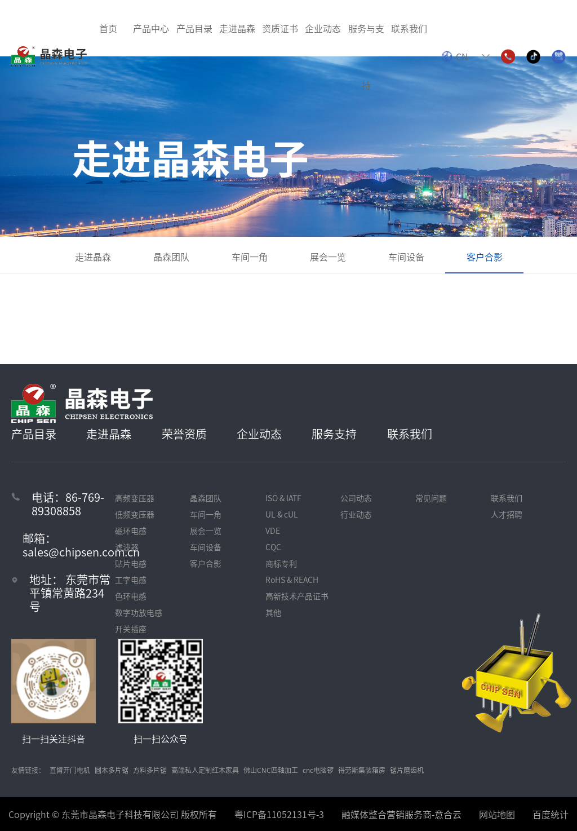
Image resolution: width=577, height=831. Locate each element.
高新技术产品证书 (297, 596)
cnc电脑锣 (318, 770)
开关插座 (131, 628)
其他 (273, 612)
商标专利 (281, 563)
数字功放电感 (138, 612)
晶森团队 (171, 256)
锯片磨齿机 (407, 770)
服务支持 (334, 434)
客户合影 (485, 256)
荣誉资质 (184, 434)
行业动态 (356, 514)
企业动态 (259, 434)
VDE (272, 530)
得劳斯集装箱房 (361, 770)
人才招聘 (506, 514)
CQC (273, 546)
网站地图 (497, 814)
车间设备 (406, 256)
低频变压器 (134, 514)
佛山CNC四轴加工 (270, 770)
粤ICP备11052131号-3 (279, 814)
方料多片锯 (150, 770)
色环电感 (131, 596)
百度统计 (550, 814)
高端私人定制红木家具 (205, 770)
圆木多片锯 (111, 770)
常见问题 (431, 497)
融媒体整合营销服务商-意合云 (401, 814)
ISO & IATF (283, 497)
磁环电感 (131, 530)
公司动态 (356, 497)
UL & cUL (281, 514)
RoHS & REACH (291, 579)
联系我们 (409, 434)
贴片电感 (131, 563)
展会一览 (328, 256)
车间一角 (250, 256)
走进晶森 (93, 256)
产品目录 (33, 434)
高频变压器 (134, 497)
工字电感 (131, 579)
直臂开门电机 (70, 770)
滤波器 (127, 546)
